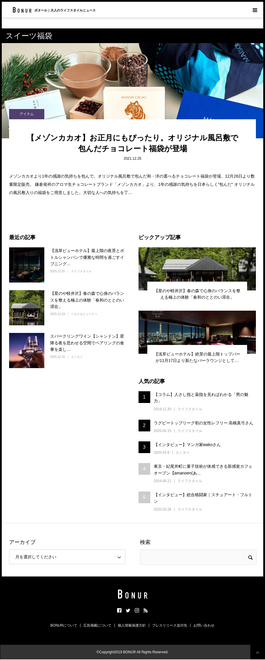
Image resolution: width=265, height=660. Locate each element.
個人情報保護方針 (132, 625)
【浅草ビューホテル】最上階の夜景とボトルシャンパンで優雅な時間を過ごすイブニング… (87, 257)
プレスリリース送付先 (169, 625)
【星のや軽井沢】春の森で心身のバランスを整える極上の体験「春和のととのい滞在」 (87, 300)
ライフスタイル (81, 271)
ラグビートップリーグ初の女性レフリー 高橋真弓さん (204, 423)
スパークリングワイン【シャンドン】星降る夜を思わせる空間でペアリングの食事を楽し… (87, 343)
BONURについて (63, 625)
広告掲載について (97, 625)
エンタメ (77, 356)
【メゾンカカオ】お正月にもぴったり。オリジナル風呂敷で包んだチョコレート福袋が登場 (132, 143)
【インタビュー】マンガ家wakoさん (187, 444)
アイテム (27, 114)
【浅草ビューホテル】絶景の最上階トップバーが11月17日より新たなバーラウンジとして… (197, 357)
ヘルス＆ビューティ (84, 314)
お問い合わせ (204, 625)
